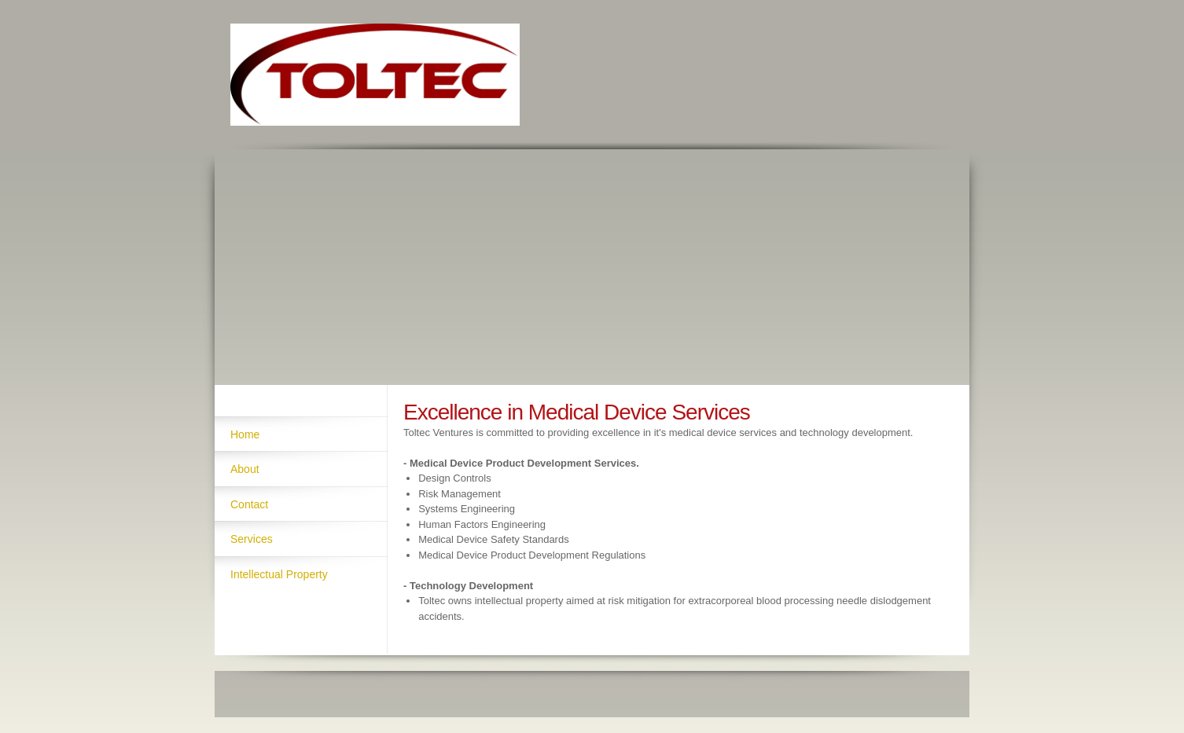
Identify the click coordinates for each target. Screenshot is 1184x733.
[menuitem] (301, 433)
